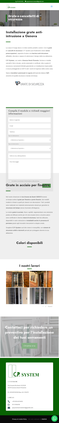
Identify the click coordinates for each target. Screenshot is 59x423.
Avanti (50, 306)
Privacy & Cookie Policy (19, 419)
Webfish (44, 419)
